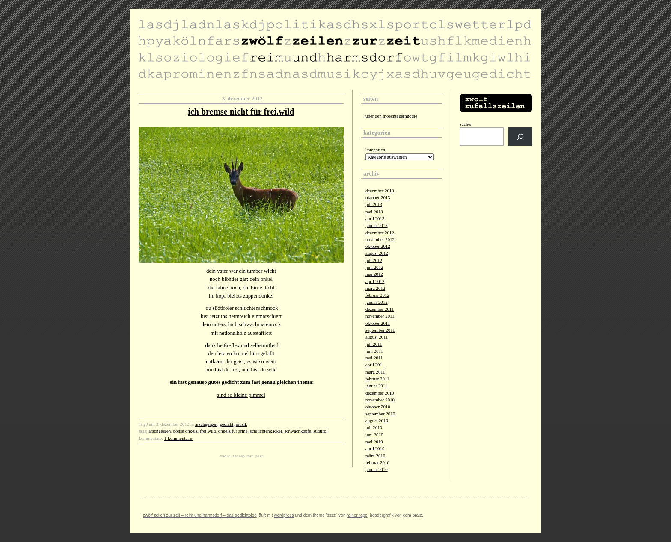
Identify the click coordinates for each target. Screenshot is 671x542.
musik (241, 424)
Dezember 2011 (379, 309)
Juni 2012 (374, 267)
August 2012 (376, 253)
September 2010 (380, 413)
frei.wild (208, 430)
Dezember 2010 (379, 392)
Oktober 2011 (377, 323)
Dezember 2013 (379, 190)
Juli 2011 (373, 344)
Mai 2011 (374, 357)
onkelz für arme (233, 430)
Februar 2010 (377, 462)
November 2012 (380, 239)
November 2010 (380, 399)
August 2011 (376, 336)
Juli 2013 (373, 204)
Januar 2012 (376, 302)
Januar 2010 (376, 469)
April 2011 (374, 364)
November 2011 (380, 315)
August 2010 (376, 420)
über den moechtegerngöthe (391, 115)
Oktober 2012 (377, 246)
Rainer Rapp (357, 515)
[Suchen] (520, 136)
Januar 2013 (376, 225)
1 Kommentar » (178, 438)
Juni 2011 (374, 350)
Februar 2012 (377, 295)
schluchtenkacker (266, 430)
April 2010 (374, 448)
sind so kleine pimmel (241, 395)
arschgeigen (206, 424)
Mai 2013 (374, 211)
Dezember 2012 (379, 232)
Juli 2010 (373, 427)
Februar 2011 (377, 378)
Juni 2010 (374, 434)
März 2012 (375, 288)
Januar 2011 (376, 385)
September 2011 (380, 330)
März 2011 (375, 371)
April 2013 (374, 218)
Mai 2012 (374, 274)
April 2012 (374, 281)
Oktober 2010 (377, 406)
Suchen (466, 124)
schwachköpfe (298, 430)
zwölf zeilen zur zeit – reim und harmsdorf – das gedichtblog (200, 515)
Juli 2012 (373, 260)
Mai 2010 (374, 441)
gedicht (226, 424)
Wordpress (284, 515)
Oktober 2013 (377, 197)
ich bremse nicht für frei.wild (241, 111)
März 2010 (375, 455)
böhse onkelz (185, 430)
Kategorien (375, 149)
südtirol (320, 430)
